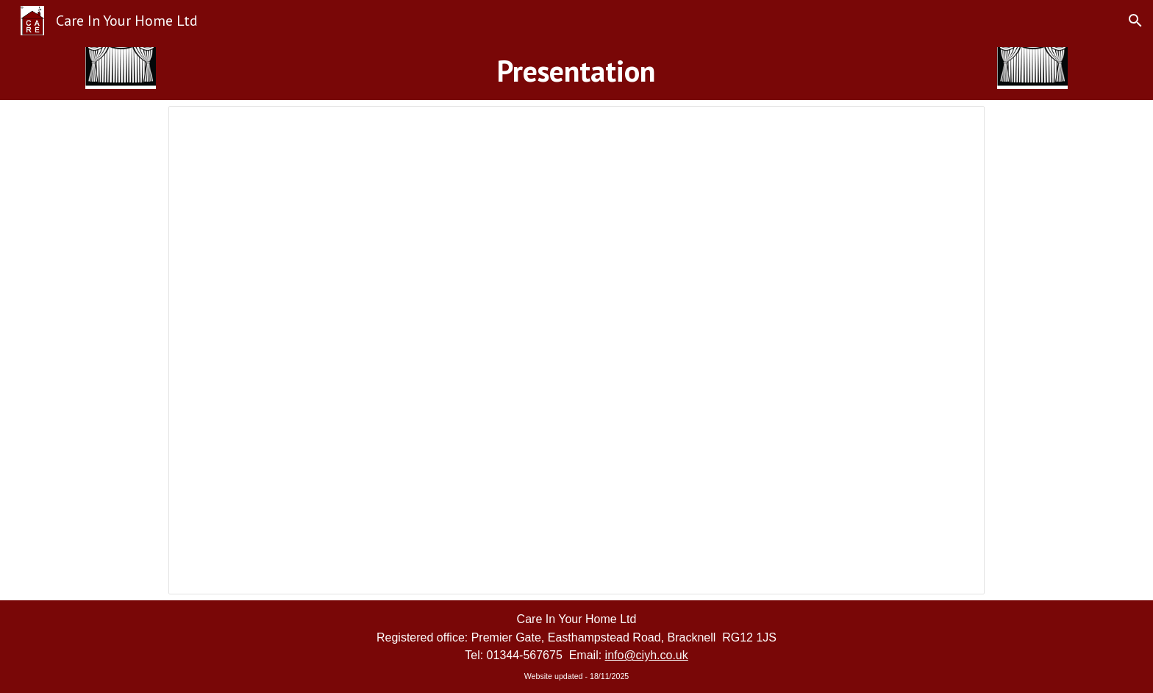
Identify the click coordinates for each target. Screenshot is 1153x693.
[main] (576, 70)
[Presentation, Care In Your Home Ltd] (576, 350)
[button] (1135, 20)
